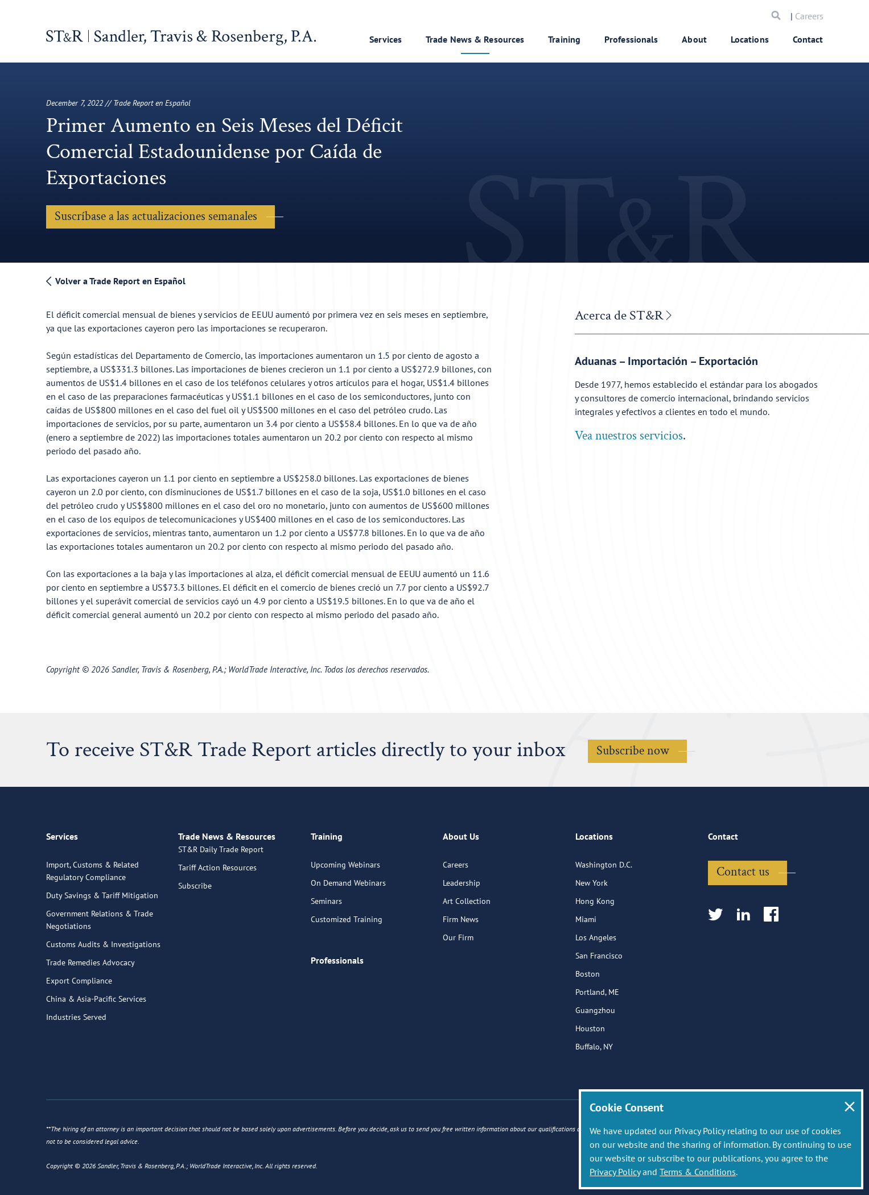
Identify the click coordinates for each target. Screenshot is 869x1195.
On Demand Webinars (348, 929)
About (694, 39)
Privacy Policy (615, 1171)
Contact (808, 39)
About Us (461, 887)
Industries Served (76, 1063)
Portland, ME (597, 1038)
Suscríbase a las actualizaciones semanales (156, 216)
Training (564, 39)
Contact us (742, 918)
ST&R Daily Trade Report (220, 911)
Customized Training (346, 965)
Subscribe (195, 947)
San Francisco (599, 1002)
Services (385, 39)
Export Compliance (79, 1027)
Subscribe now (632, 750)
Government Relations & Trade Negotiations (99, 966)
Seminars (326, 947)
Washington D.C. (603, 911)
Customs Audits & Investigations (103, 990)
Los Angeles (595, 983)
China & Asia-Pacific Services (96, 1045)
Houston (590, 1074)
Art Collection (467, 947)
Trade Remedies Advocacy (90, 1008)
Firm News (461, 965)
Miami (585, 965)
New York (591, 929)
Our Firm (458, 983)
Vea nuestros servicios (629, 436)
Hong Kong (595, 947)
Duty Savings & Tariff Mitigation (102, 941)
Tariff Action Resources (217, 929)
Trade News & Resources (475, 39)
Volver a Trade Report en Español (116, 281)
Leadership (461, 929)
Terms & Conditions (698, 1171)
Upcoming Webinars (345, 911)
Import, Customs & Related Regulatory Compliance (92, 917)
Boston (587, 1020)
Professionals (631, 39)
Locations (750, 39)
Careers (809, 16)
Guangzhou (595, 1056)
